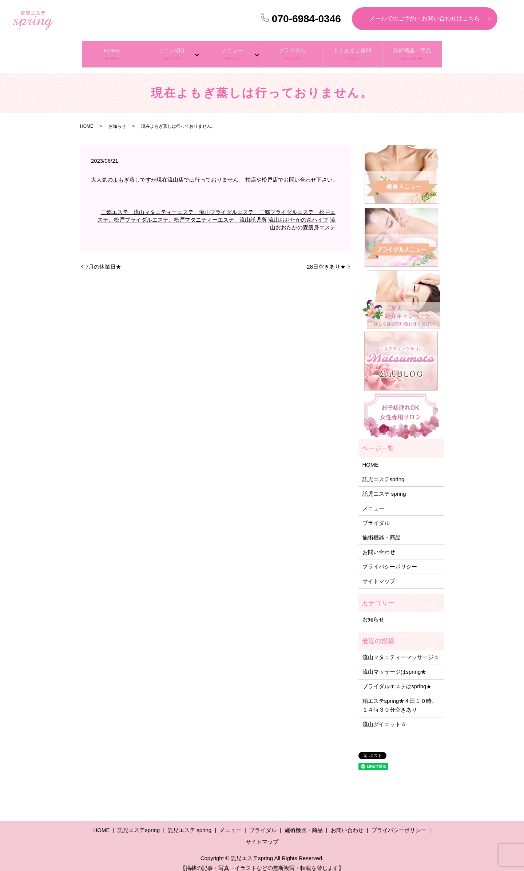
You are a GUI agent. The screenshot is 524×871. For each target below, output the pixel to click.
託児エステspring (383, 471)
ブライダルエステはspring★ (397, 679)
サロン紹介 (172, 51)
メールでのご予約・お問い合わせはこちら (424, 18)
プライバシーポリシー (389, 559)
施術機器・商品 (412, 51)
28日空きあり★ (326, 259)
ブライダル (292, 51)
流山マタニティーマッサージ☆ (400, 650)
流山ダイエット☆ (384, 717)
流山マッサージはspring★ (394, 664)
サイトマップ (378, 573)
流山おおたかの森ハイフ (298, 212)
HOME (112, 51)
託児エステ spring (384, 486)
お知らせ (117, 119)
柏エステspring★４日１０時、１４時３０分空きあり (399, 697)
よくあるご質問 (352, 51)
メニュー (232, 51)
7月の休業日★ (103, 259)
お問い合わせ (378, 544)
